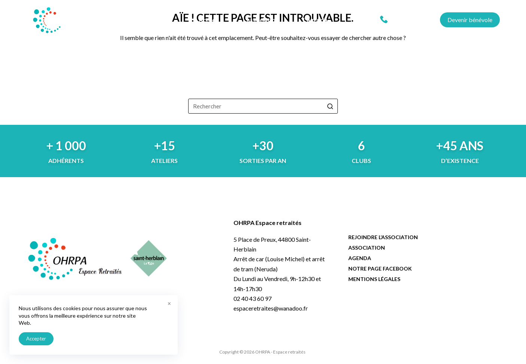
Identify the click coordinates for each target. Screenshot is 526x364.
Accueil (208, 19)
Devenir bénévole (469, 19)
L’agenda (315, 19)
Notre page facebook (380, 268)
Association (366, 247)
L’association (261, 19)
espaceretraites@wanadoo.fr (270, 308)
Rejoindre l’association (383, 237)
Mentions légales (374, 279)
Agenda (359, 258)
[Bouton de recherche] (330, 106)
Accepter (36, 339)
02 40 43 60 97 (409, 19)
